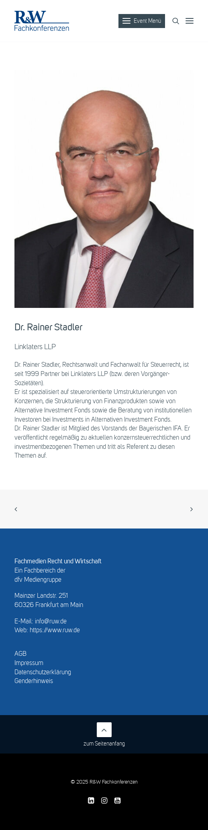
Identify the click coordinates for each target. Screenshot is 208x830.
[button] (193, 21)
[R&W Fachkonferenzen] (41, 21)
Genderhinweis (33, 681)
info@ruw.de (51, 622)
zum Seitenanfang (104, 734)
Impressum (28, 663)
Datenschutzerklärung (42, 672)
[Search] (172, 20)
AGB (20, 654)
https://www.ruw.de (55, 630)
